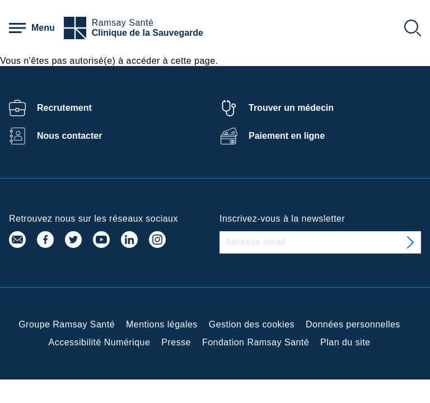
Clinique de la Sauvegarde (147, 33)
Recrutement (64, 108)
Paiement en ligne (287, 135)
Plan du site (345, 342)
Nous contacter (69, 135)
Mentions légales (162, 324)
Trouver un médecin (291, 108)
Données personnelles (353, 324)
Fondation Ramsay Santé (255, 342)
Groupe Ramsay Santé (66, 324)
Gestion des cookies (252, 324)
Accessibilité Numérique (100, 342)
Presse (176, 342)
